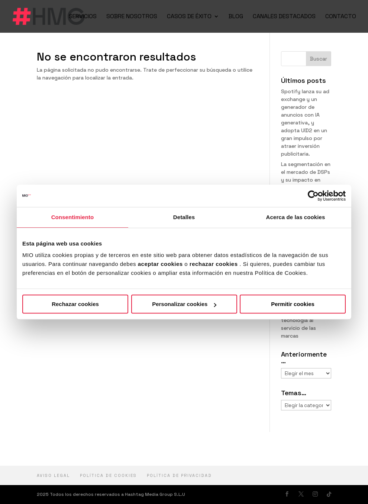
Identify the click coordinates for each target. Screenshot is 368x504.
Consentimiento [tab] (72, 217)
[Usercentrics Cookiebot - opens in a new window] (313, 195)
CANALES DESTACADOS (284, 17)
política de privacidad (179, 475)
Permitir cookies (292, 304)
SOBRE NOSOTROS (131, 17)
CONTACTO (340, 17)
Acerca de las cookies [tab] (295, 217)
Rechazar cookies (75, 304)
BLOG (236, 17)
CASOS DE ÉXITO (189, 17)
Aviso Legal (53, 475)
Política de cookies (108, 475)
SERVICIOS (83, 17)
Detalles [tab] (184, 217)
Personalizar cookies (184, 304)
